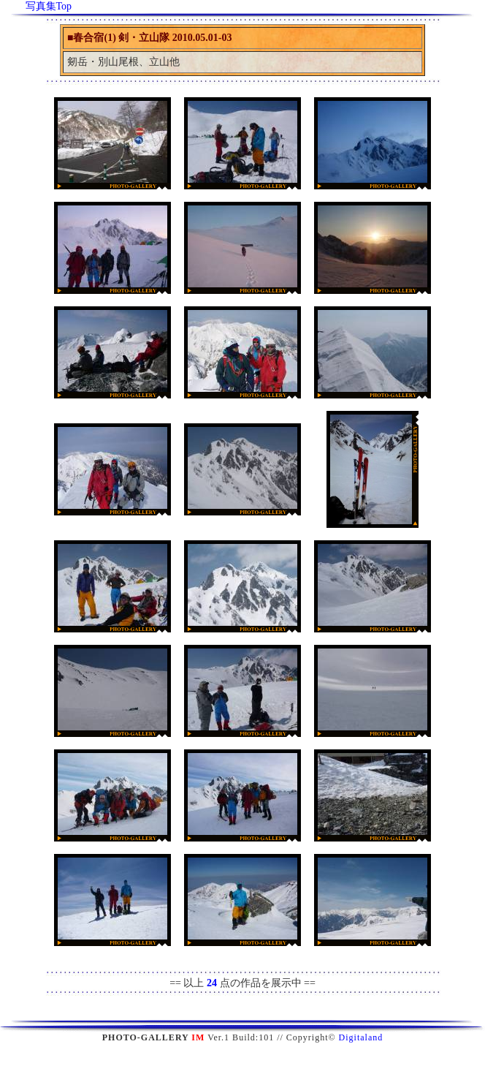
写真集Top (49, 6)
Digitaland (361, 1037)
